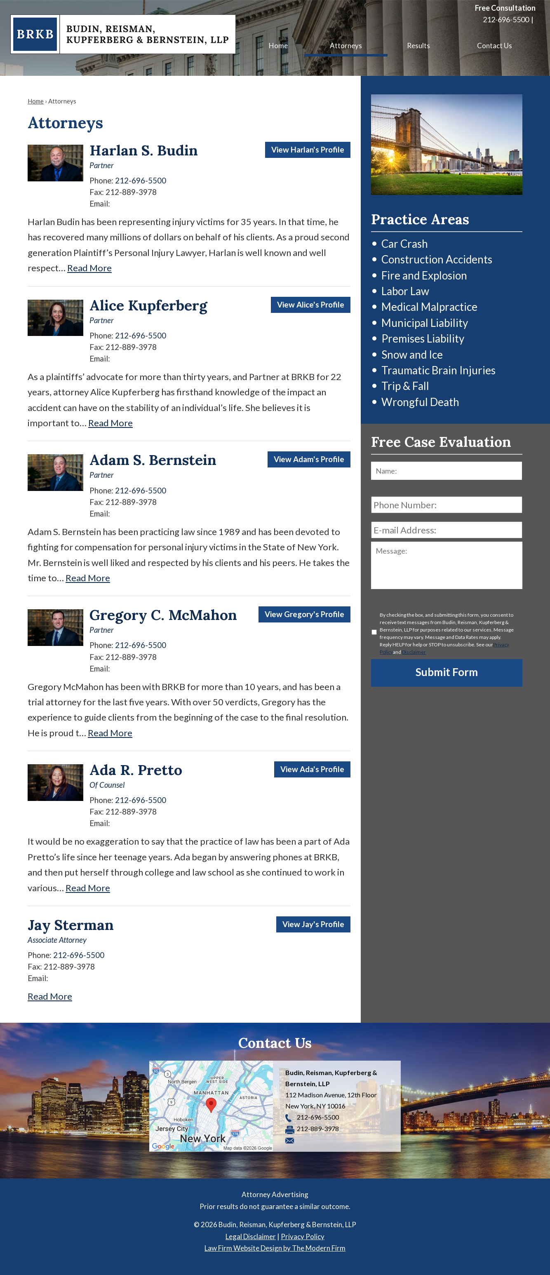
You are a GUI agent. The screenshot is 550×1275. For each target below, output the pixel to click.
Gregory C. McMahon (163, 615)
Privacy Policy (302, 1236)
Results (418, 45)
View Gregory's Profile (304, 614)
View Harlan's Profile (307, 149)
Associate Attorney (57, 939)
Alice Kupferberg (148, 305)
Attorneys (346, 45)
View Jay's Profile (313, 924)
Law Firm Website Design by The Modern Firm (275, 1248)
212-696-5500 (506, 19)
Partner (101, 165)
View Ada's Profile (312, 769)
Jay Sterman (71, 925)
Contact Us (494, 45)
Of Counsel (107, 784)
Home (278, 45)
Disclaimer (414, 652)
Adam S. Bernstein (152, 460)
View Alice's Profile (310, 304)
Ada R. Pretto (135, 770)
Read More (89, 267)
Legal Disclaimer (251, 1236)
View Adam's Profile (309, 459)
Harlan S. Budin (143, 150)
